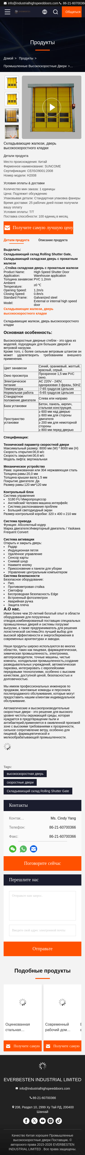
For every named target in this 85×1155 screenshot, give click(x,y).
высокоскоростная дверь (25, 774)
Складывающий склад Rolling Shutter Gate (38, 791)
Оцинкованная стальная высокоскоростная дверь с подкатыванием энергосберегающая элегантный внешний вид (22, 1027)
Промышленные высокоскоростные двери (35, 66)
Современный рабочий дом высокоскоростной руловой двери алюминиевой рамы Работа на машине (62, 1027)
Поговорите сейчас (42, 863)
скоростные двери (20, 782)
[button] (13, 137)
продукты (26, 58)
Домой (8, 58)
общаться (73, 12)
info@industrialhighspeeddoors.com (30, 3)
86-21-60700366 (42, 1098)
